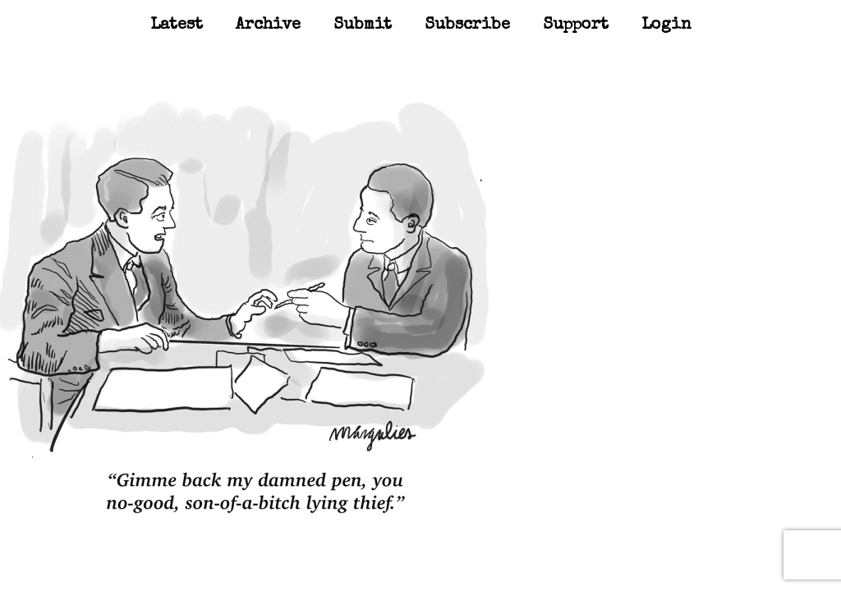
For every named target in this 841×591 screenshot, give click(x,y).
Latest (176, 25)
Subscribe (467, 25)
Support (576, 25)
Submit (362, 25)
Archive (268, 25)
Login (666, 25)
